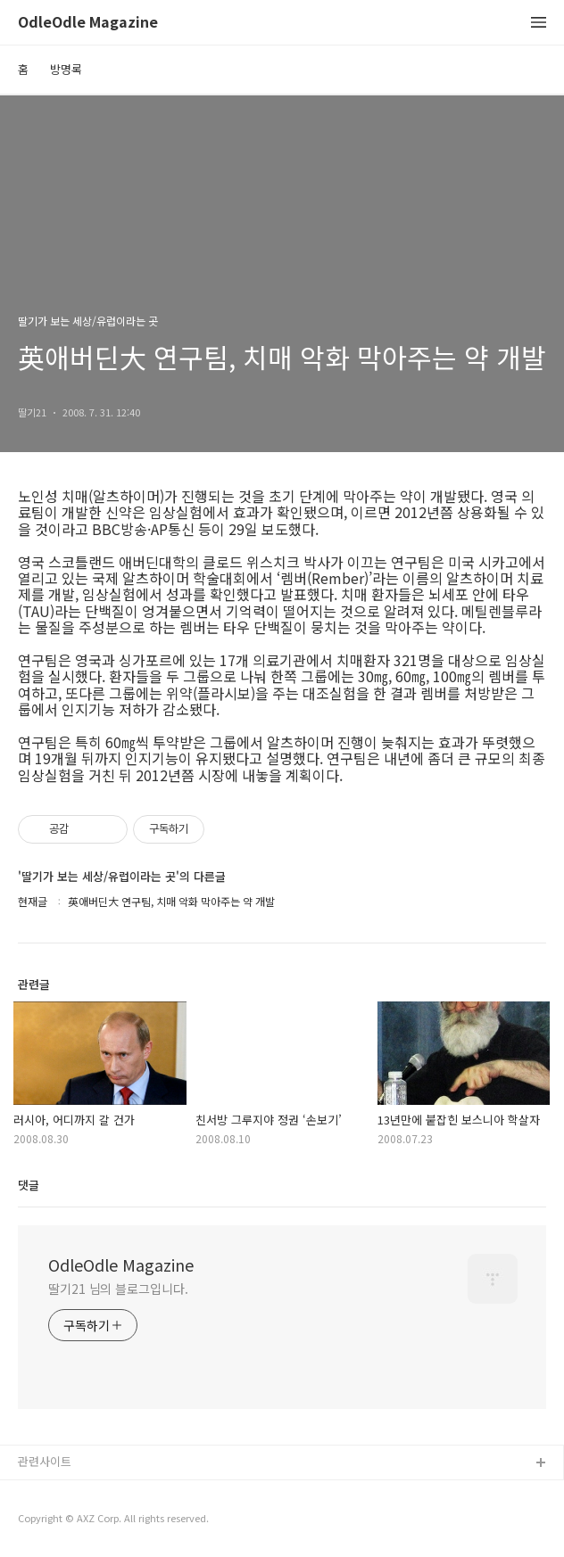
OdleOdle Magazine (88, 22)
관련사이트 (44, 1461)
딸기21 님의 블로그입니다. (118, 1289)
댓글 (28, 1184)
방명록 (66, 69)
